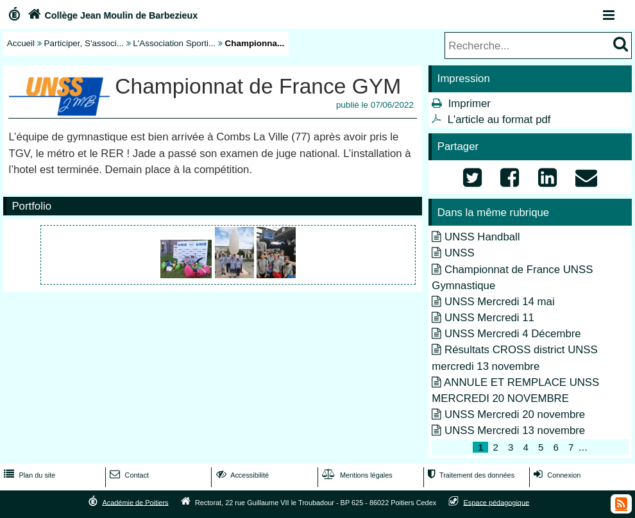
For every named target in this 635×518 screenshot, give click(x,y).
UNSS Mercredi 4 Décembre (512, 334)
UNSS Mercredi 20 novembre (514, 414)
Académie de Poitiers (135, 502)
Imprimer (469, 103)
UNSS (459, 253)
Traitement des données (469, 475)
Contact (128, 475)
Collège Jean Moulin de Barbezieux (111, 15)
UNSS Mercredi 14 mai (499, 302)
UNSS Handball (482, 237)
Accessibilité (241, 475)
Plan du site (28, 475)
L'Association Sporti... (174, 43)
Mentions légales (356, 475)
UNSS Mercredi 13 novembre (514, 430)
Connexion (555, 475)
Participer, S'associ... (84, 43)
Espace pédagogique (497, 502)
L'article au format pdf (499, 119)
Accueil (21, 43)
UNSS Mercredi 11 (489, 318)
